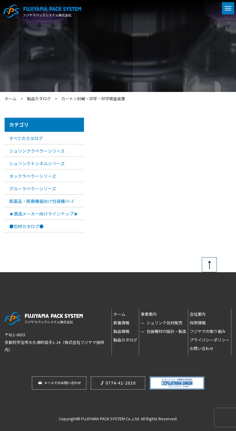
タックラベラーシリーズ (32, 176)
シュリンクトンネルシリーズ (37, 163)
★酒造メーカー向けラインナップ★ (43, 214)
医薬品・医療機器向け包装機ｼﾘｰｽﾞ (42, 201)
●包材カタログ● (26, 226)
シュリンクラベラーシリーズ (37, 151)
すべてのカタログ (26, 138)
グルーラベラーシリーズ (32, 188)
